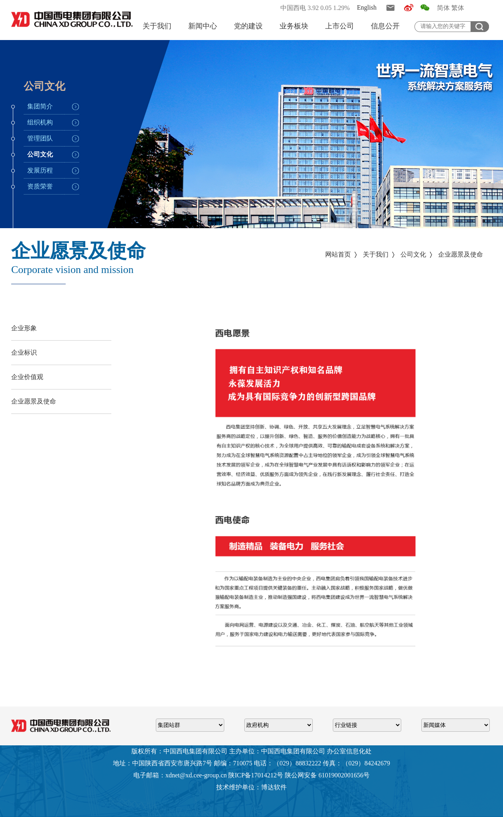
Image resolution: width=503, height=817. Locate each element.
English (366, 7)
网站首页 (338, 254)
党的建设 (248, 26)
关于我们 (157, 26)
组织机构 (40, 122)
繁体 (457, 7)
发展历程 (40, 170)
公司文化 (40, 154)
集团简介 (40, 106)
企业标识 (24, 352)
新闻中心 (202, 26)
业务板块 (294, 26)
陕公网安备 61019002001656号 (327, 775)
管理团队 (40, 138)
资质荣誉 (40, 186)
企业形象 (24, 328)
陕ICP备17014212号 (255, 775)
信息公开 (385, 26)
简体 (443, 7)
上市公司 (339, 26)
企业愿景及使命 (460, 254)
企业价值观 (27, 376)
